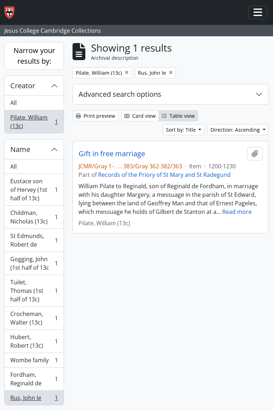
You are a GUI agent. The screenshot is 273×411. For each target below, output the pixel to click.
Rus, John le (34, 399)
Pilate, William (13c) (34, 122)
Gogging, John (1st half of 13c (34, 263)
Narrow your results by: (34, 56)
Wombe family (34, 362)
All (13, 103)
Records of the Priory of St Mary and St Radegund (164, 175)
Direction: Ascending (235, 129)
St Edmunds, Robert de (34, 240)
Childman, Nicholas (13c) (34, 217)
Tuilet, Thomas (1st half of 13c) (34, 290)
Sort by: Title (181, 129)
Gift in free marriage (112, 153)
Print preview (95, 115)
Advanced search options (120, 94)
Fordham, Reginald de (34, 379)
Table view (178, 115)
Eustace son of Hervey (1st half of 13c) (34, 189)
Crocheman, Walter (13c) (34, 318)
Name (20, 149)
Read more (237, 212)
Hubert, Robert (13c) (34, 341)
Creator (22, 85)
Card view (140, 115)
